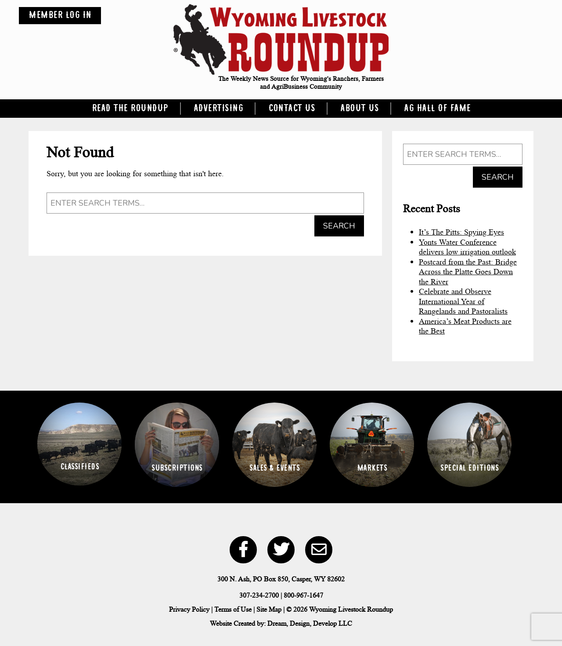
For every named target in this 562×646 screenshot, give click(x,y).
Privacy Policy (189, 609)
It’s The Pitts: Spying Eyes (461, 232)
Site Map (268, 609)
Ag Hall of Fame (437, 108)
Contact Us (291, 108)
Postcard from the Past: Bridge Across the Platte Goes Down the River (468, 272)
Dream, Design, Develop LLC (309, 623)
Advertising (218, 108)
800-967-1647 (303, 595)
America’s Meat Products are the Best (465, 326)
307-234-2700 (259, 595)
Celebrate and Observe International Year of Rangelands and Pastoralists (463, 301)
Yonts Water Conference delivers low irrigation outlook (467, 247)
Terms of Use (233, 609)
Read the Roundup (130, 108)
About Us (359, 108)
